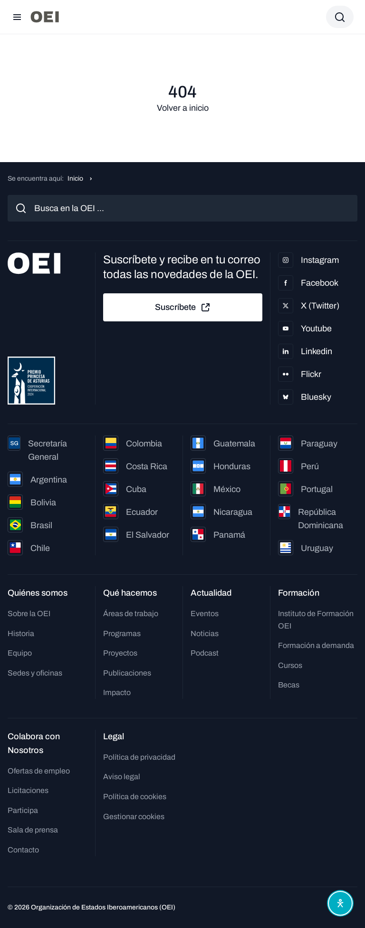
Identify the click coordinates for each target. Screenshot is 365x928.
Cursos (290, 665)
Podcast (205, 653)
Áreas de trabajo (130, 613)
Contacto (23, 850)
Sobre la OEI (29, 613)
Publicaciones (127, 673)
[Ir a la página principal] (44, 17)
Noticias (205, 633)
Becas (288, 685)
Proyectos (120, 653)
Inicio (75, 178)
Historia (21, 633)
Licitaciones (28, 790)
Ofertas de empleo (39, 771)
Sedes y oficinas (35, 673)
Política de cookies (134, 797)
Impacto (117, 692)
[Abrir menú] (17, 17)
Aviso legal (121, 777)
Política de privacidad (139, 757)
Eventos (205, 613)
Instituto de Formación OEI (316, 619)
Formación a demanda (316, 645)
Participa (23, 810)
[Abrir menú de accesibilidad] (340, 903)
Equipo (20, 653)
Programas (122, 633)
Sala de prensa (33, 830)
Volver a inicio (183, 108)
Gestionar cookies (133, 816)
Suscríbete (183, 307)
